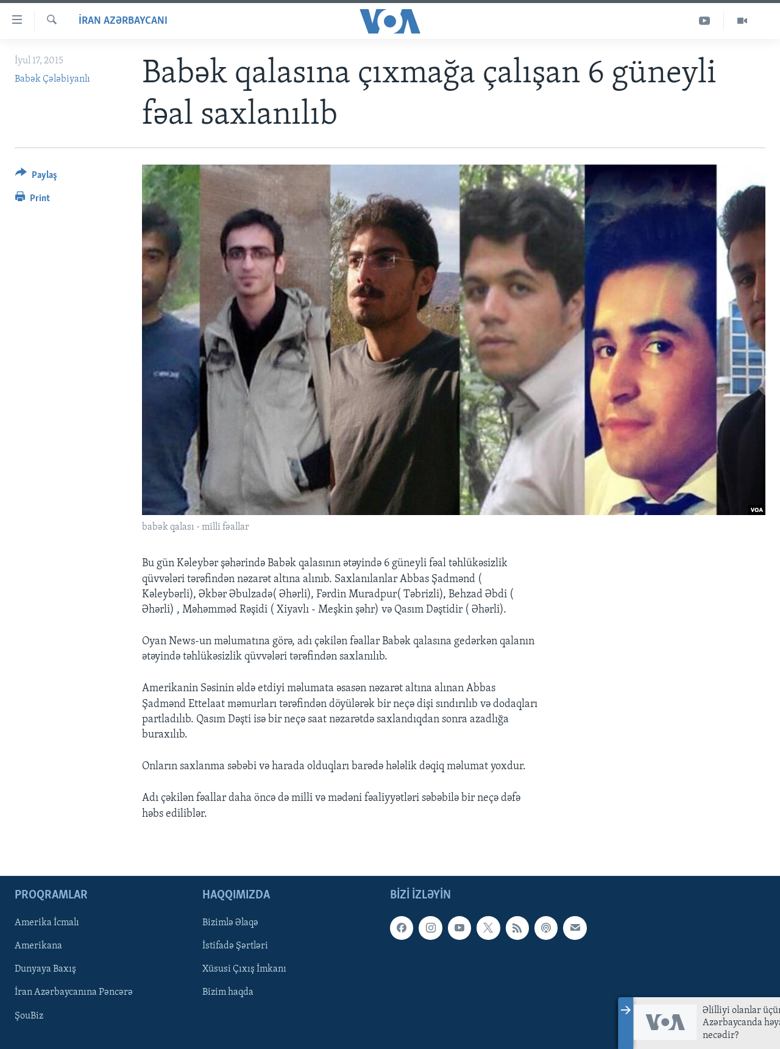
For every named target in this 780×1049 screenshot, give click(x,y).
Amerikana (38, 946)
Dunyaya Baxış (45, 969)
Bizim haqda (228, 992)
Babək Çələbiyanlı (52, 79)
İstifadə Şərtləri (235, 946)
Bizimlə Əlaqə (230, 923)
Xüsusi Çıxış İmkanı (244, 969)
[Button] (36, 177)
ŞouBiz (29, 1015)
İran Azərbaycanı (123, 21)
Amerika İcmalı (47, 923)
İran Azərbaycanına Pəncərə (74, 992)
